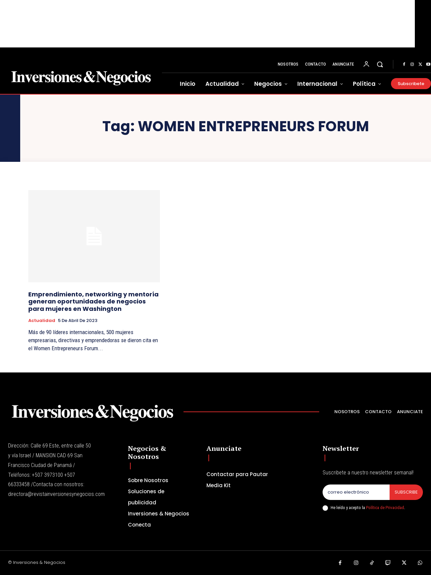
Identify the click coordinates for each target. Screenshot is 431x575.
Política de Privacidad (385, 507)
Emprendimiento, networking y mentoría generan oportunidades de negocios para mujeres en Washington (93, 301)
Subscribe (406, 492)
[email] (356, 492)
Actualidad (41, 320)
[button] (380, 64)
